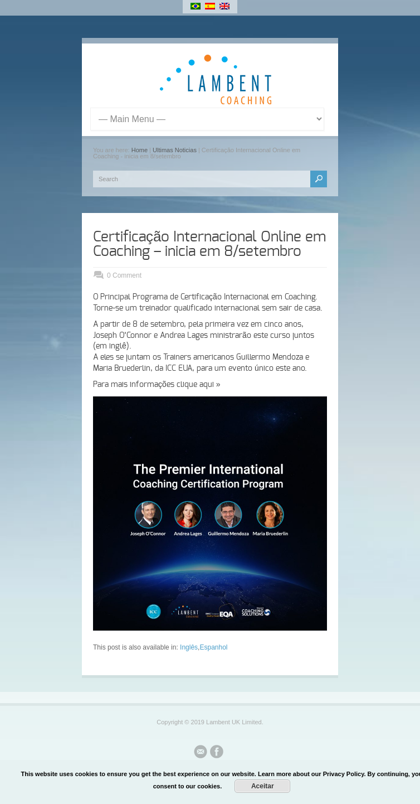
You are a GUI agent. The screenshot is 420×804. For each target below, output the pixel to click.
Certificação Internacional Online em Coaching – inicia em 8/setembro (209, 244)
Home (139, 150)
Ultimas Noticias (175, 150)
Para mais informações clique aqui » (157, 385)
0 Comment (124, 275)
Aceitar (262, 786)
